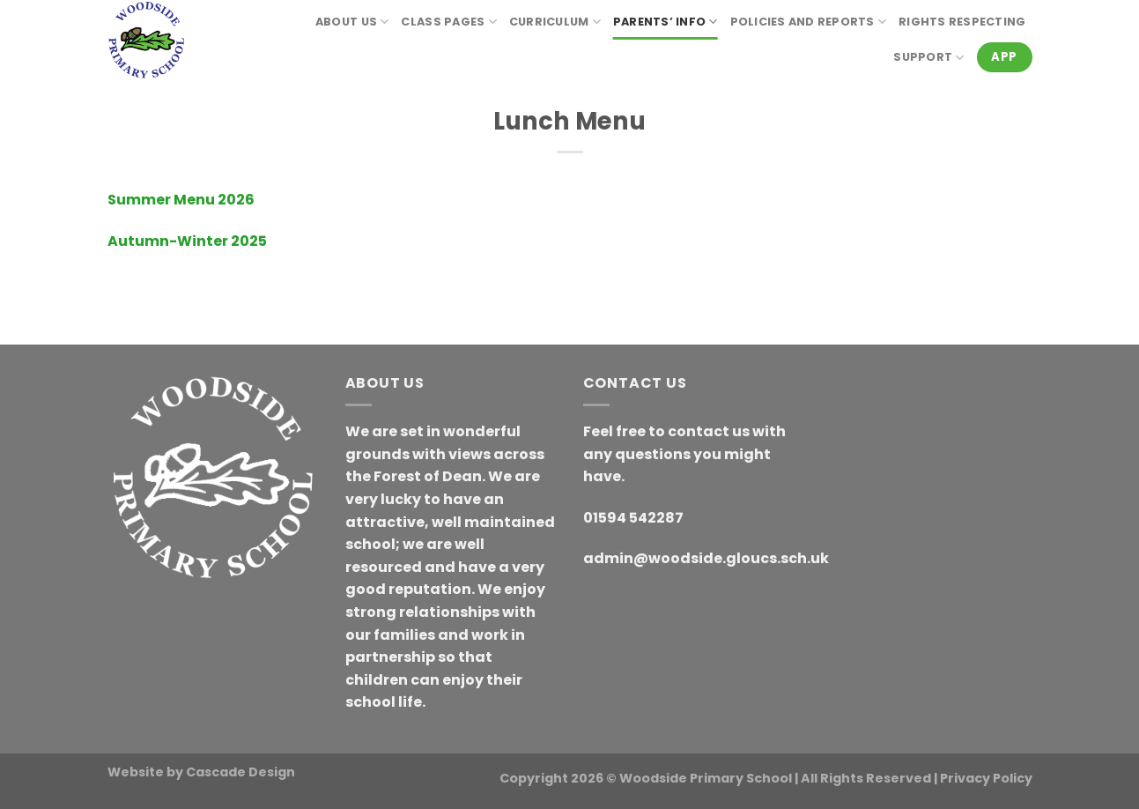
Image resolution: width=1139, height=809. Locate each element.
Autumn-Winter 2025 (187, 241)
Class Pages (448, 21)
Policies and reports (808, 21)
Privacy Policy (986, 778)
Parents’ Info (665, 21)
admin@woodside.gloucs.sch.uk (706, 558)
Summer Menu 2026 (181, 199)
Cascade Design (240, 772)
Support (928, 57)
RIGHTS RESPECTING (962, 21)
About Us (352, 21)
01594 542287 (633, 518)
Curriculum (555, 21)
